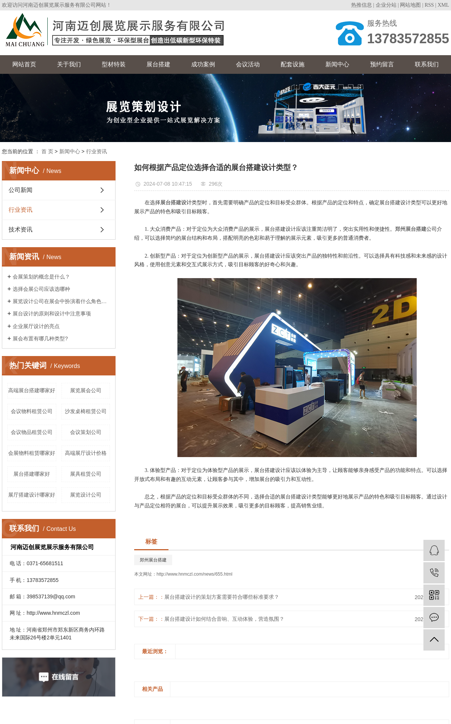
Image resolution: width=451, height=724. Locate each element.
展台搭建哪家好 (31, 474)
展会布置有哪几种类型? (40, 338)
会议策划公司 (85, 432)
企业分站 (386, 5)
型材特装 (114, 64)
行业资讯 (96, 151)
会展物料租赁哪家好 (31, 453)
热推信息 (361, 5)
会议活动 (248, 64)
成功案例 (203, 64)
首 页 (47, 151)
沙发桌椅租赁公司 (86, 411)
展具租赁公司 (85, 474)
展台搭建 (158, 64)
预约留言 (382, 64)
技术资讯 (20, 229)
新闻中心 (337, 64)
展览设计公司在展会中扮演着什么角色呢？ (61, 301)
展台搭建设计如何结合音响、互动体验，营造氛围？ (224, 619)
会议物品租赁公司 (32, 432)
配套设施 (293, 64)
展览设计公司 (85, 495)
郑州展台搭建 (153, 560)
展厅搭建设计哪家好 (31, 495)
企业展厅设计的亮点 (36, 326)
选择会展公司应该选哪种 (41, 289)
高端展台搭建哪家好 (31, 390)
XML (443, 5)
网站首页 (24, 64)
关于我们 (69, 64)
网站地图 (410, 5)
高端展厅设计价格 (86, 453)
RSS (429, 5)
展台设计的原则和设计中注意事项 (52, 314)
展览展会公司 (85, 390)
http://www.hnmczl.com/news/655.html (194, 574)
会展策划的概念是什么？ (41, 277)
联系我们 (427, 64)
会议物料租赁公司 (32, 411)
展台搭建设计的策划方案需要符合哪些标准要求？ (221, 597)
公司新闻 (20, 190)
